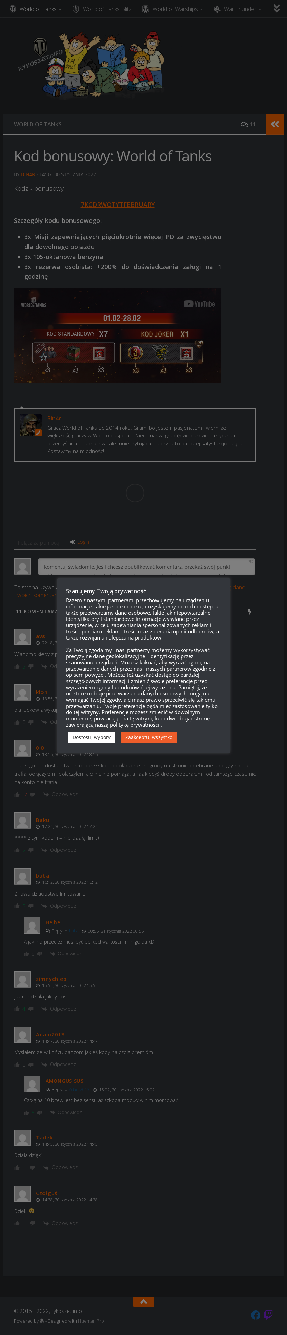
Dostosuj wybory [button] (92, 737)
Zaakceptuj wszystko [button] (148, 737)
